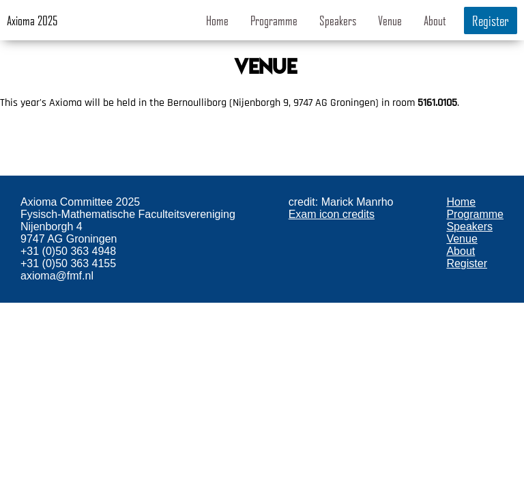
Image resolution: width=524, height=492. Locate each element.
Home (217, 20)
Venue (390, 20)
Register (490, 20)
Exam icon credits (332, 214)
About (435, 20)
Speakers (337, 20)
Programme (273, 20)
